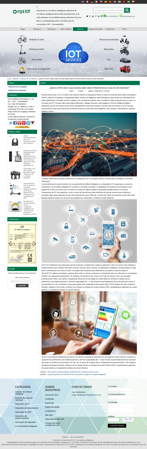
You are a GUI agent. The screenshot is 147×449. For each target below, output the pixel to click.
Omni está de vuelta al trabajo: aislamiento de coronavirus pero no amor (73, 372)
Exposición (49, 403)
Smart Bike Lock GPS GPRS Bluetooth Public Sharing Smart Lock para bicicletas (29, 173)
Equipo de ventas (52, 407)
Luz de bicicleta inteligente (26, 426)
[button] (144, 53)
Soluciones (51, 29)
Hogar (22, 29)
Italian (96, 2)
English (82, 2)
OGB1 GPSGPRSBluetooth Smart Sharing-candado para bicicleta (30, 139)
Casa (9, 79)
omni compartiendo (77, 437)
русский (100, 2)
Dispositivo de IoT (22, 404)
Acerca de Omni (51, 395)
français (87, 2)
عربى (128, 2)
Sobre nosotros (65, 29)
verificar (111, 416)
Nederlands (114, 2)
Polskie (132, 2)
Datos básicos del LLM (54, 419)
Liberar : (91, 91)
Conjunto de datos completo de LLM (52, 424)
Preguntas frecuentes (95, 29)
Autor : (72, 91)
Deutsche (91, 2)
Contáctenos (109, 29)
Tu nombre (112, 386)
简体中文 (123, 2)
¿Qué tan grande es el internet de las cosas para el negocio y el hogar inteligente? (76, 374)
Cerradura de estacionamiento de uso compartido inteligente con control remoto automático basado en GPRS (30, 207)
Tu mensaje (112, 402)
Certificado (49, 399)
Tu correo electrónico (116, 394)
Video (124, 29)
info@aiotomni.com (127, 16)
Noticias (80, 29)
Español (105, 2)
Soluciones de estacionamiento (22, 417)
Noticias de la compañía (17, 87)
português (110, 2)
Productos (37, 29)
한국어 (119, 2)
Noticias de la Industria (28, 79)
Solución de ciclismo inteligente (23, 393)
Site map (48, 415)
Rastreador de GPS (23, 412)
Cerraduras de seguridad (25, 422)
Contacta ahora (22, 126)
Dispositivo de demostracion (26, 408)
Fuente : (81, 91)
